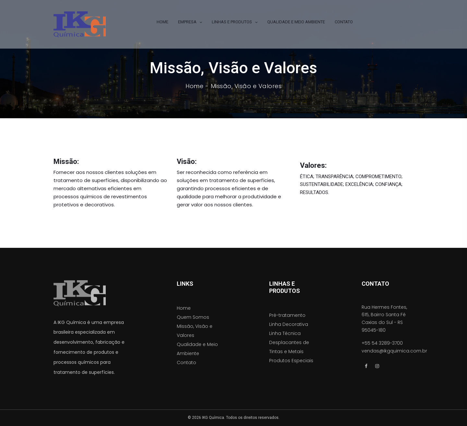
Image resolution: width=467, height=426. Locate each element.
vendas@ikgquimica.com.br (394, 351)
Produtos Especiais (291, 360)
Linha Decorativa (288, 324)
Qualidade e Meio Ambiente (197, 349)
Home (194, 86)
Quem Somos (193, 317)
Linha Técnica (285, 333)
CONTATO (344, 21)
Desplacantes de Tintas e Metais (289, 347)
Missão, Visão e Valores (194, 331)
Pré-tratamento (287, 315)
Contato (186, 362)
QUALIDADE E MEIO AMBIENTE (296, 21)
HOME (162, 21)
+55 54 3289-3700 (382, 343)
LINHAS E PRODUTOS (232, 21)
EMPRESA (187, 21)
